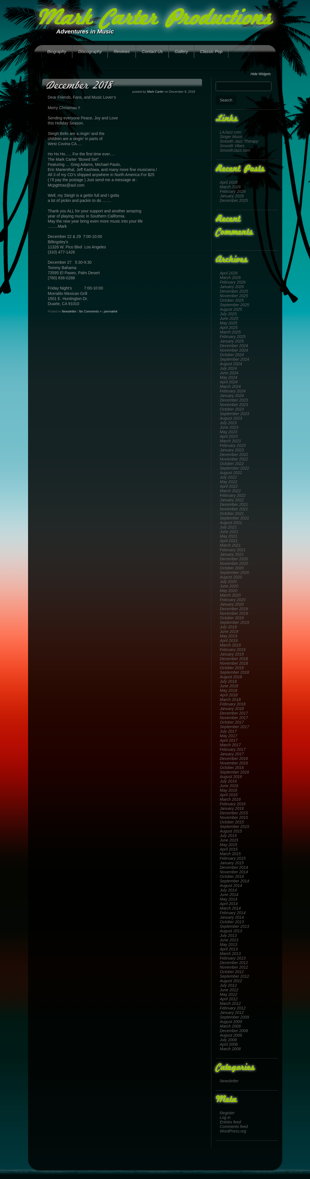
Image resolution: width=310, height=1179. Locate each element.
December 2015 (234, 813)
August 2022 (231, 472)
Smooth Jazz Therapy (239, 141)
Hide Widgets (260, 74)
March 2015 (230, 854)
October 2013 (232, 922)
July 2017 (228, 731)
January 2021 (232, 554)
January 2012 (232, 1012)
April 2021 (229, 540)
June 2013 (229, 940)
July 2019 (228, 627)
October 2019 (232, 618)
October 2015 (232, 822)
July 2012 (228, 985)
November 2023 (234, 404)
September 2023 (234, 413)
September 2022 (234, 468)
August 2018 (231, 677)
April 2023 (229, 436)
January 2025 (232, 341)
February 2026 (233, 191)
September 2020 (234, 572)
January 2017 (232, 754)
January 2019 (232, 654)
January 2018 (232, 708)
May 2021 (228, 536)
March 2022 (230, 491)
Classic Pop (211, 51)
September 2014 (234, 881)
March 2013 (230, 953)
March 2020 (230, 595)
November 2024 (234, 350)
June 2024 (229, 373)
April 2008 (229, 1044)
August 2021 (231, 522)
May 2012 (228, 994)
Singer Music (231, 136)
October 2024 (232, 354)
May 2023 (228, 432)
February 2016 (233, 804)
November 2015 (234, 817)
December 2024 (234, 345)
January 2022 (232, 500)
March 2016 (230, 799)
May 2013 (228, 944)
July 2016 (228, 781)
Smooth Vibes (232, 145)
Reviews (122, 51)
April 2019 (229, 640)
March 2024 (230, 386)
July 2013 (228, 935)
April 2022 (229, 486)
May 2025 (228, 323)
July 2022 (228, 477)
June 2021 (229, 531)
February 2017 (233, 749)
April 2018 (229, 695)
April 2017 (229, 740)
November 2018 (234, 663)
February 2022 (233, 495)
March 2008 (230, 1049)
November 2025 (234, 295)
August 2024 (231, 364)
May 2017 (228, 736)
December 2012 (234, 962)
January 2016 (232, 808)
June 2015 (229, 840)
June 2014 (229, 894)
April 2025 (229, 327)
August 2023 (231, 418)
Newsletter (229, 1081)
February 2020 (233, 599)
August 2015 (231, 831)
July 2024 (228, 368)
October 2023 (232, 409)
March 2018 (230, 699)
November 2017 (234, 717)
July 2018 (228, 681)
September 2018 (234, 672)
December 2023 (234, 400)
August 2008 (231, 1035)
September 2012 (234, 976)
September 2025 (234, 305)
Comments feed (234, 1126)
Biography (57, 51)
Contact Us (152, 51)
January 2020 (232, 604)
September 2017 (234, 726)
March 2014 (230, 908)
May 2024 (228, 377)
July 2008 (228, 1040)
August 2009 (231, 1021)
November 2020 (234, 563)
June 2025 (229, 318)
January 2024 (232, 395)
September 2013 (234, 926)
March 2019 (230, 645)
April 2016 (229, 795)
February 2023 (233, 445)
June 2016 (229, 785)
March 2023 (230, 441)
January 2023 (232, 450)
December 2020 (234, 559)
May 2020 (228, 590)
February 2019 (233, 649)
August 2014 (231, 885)
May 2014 (228, 899)
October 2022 (232, 463)
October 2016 (232, 767)
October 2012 (232, 971)
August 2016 (231, 776)
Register (227, 1113)
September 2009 (234, 1017)
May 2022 (228, 481)
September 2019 (234, 622)
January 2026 (232, 196)
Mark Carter (155, 91)
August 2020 (231, 577)
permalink (111, 311)
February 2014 (233, 912)
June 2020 (229, 586)
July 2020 (228, 581)
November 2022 (234, 459)
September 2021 (234, 518)
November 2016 (234, 763)
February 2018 (233, 704)
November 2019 (234, 613)
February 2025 (233, 336)
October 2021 (232, 513)
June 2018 (229, 686)
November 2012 (234, 967)
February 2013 (233, 958)
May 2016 (228, 790)
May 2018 (228, 690)
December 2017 (234, 713)
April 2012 (229, 999)
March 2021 (230, 545)
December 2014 (234, 867)
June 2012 (229, 990)
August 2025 (231, 309)
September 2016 (234, 772)
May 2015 (228, 844)
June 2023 (229, 427)
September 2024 (234, 359)
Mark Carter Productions (154, 19)
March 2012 (230, 1003)
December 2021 (234, 504)
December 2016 (234, 758)
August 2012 (231, 981)
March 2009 (230, 1026)
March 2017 (230, 745)
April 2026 (229, 182)
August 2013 (231, 931)
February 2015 (233, 858)
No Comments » (90, 311)
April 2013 (229, 949)
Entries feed (230, 1122)
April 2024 (229, 382)
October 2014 (232, 876)
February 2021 (233, 550)
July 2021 (228, 527)
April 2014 (229, 903)
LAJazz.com (230, 132)
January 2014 (232, 917)
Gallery (181, 51)
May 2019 (228, 636)
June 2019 (229, 631)
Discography (90, 51)
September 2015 (234, 826)
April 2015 (229, 849)
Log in (225, 1117)
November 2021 (234, 509)
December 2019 (234, 609)
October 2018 (232, 667)
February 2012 (233, 1008)
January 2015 (232, 863)
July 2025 (228, 314)
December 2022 (234, 454)
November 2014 (234, 872)
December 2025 (234, 200)
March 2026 (230, 187)
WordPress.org (233, 1131)
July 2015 (228, 835)
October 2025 (232, 300)
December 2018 (234, 658)
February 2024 (233, 391)
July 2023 (228, 423)
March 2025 (230, 332)
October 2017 (232, 722)
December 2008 (234, 1030)
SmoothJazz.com (235, 150)
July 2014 (228, 890)
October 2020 (232, 568)
